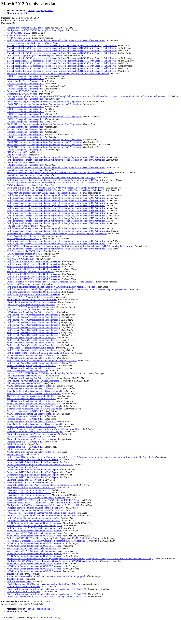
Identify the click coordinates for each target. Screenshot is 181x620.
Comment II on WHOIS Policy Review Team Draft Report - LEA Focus (40, 464)
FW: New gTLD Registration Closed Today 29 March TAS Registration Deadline (44, 596)
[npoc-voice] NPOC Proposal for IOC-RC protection (31, 297)
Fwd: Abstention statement (19, 581)
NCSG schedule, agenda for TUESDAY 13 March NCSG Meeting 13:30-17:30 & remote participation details (57, 233)
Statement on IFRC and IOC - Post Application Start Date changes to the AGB (42, 485)
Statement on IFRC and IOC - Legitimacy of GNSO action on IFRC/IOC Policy (43, 500)
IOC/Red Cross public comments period (25, 76)
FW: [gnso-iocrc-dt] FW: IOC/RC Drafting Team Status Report (36, 30)
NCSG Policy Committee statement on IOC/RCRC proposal (34, 523)
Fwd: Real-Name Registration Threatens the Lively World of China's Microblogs (44, 429)
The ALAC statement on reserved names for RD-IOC (31, 396)
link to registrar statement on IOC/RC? (24, 375)
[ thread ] (31, 10)
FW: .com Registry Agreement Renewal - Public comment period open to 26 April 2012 (47, 589)
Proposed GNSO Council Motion (22, 129)
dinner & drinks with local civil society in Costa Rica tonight (35, 391)
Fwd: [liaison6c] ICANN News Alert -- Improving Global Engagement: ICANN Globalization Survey (53, 538)
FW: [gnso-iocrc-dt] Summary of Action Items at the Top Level (36, 508)
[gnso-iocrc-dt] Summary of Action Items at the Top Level (33, 510)
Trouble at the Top (15, 574)
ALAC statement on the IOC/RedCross (25, 251)
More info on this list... (18, 13)
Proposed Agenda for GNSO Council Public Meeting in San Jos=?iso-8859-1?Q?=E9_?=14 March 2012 (54, 182)
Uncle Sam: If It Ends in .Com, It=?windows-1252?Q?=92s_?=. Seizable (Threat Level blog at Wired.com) (55, 188)
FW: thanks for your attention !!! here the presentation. (32, 299)
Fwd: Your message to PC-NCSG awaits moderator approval (34, 525)
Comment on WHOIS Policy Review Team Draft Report (32, 459)
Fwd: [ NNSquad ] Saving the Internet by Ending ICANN (33, 518)
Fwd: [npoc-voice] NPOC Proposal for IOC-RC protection (33, 261)
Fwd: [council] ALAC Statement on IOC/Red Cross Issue (33, 381)
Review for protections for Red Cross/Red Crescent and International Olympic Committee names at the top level (58, 73)
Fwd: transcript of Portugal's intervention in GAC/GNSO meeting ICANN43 (42, 360)
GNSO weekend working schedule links (25, 185)
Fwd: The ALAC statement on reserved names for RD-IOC (34, 393)
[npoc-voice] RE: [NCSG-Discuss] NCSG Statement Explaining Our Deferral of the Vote (47, 373)
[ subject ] (40, 10)
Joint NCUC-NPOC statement (21, 256)
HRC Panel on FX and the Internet (23, 226)
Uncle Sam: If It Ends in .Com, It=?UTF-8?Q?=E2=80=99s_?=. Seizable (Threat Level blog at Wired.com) (55, 190)
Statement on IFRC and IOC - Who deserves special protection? (36, 497)
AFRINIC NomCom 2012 (19, 33)
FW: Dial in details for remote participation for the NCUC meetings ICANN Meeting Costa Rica (51, 282)
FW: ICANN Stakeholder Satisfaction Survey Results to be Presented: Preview (43, 193)
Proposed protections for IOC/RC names (25, 28)
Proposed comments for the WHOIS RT (25, 411)
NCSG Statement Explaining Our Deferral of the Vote (31, 312)
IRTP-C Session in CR (17, 152)
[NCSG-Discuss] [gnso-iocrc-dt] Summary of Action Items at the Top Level (41, 513)
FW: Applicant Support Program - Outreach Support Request (35, 55)
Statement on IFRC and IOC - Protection (25, 480)
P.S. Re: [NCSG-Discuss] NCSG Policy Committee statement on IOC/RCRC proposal (46, 541)
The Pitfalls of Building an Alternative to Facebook (30, 271)
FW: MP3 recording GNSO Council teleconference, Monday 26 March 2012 (42, 584)
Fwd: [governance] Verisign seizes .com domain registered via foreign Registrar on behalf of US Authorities (56, 40)
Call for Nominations (17, 444)
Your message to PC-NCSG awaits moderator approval (32, 533)
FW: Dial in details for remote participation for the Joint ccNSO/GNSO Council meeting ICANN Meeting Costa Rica (60, 172)
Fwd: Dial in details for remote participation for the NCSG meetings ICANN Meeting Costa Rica (51, 177)
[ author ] (49, 10)
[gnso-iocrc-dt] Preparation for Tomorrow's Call (29, 490)
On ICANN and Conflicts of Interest (23, 586)
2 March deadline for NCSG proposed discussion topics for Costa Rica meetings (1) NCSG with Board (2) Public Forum (62, 45)
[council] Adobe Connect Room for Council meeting (31, 348)
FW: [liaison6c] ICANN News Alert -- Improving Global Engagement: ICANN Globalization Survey (53, 561)
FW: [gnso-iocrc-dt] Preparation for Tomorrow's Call (31, 487)
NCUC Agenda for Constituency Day (24, 236)
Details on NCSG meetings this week (24, 284)
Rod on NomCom (15, 454)
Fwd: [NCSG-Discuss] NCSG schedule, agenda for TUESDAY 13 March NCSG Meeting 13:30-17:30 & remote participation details (67, 289)
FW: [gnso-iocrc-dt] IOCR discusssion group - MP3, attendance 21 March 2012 (43, 505)
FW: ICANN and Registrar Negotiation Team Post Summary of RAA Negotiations (44, 101)
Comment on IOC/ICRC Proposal (22, 81)
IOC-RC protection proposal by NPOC (25, 254)
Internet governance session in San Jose (25, 170)
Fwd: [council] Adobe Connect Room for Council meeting (33, 315)
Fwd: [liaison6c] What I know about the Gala (27, 370)
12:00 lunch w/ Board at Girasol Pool (24, 309)
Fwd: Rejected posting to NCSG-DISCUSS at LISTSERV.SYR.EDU (38, 353)
